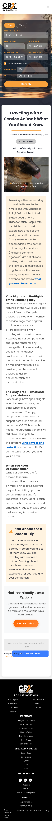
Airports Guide (26, 732)
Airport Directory (26, 728)
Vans (21, 25)
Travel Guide (26, 740)
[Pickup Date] (16, 46)
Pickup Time (33, 42)
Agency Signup (26, 806)
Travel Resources (26, 736)
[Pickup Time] (39, 46)
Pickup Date (10, 42)
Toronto (38, 707)
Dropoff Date (11, 53)
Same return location (17, 63)
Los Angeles (13, 699)
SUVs (26, 765)
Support (26, 785)
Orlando (38, 703)
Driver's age (10, 69)
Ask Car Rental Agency (26, 792)
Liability (46, 810)
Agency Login (26, 802)
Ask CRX (26, 789)
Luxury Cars (26, 753)
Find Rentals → (26, 623)
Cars (9, 25)
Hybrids (26, 761)
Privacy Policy (22, 810)
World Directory (26, 724)
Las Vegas (13, 711)
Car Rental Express (7, 815)
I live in (7, 76)
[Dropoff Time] (39, 57)
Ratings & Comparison (26, 720)
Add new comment (30, 653)
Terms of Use (35, 810)
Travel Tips (9, 656)
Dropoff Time (34, 53)
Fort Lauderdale (38, 699)
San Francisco (13, 703)
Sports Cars (26, 757)
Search (26, 84)
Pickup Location (12, 31)
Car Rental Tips (26, 744)
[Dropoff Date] (16, 57)
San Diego (13, 707)
